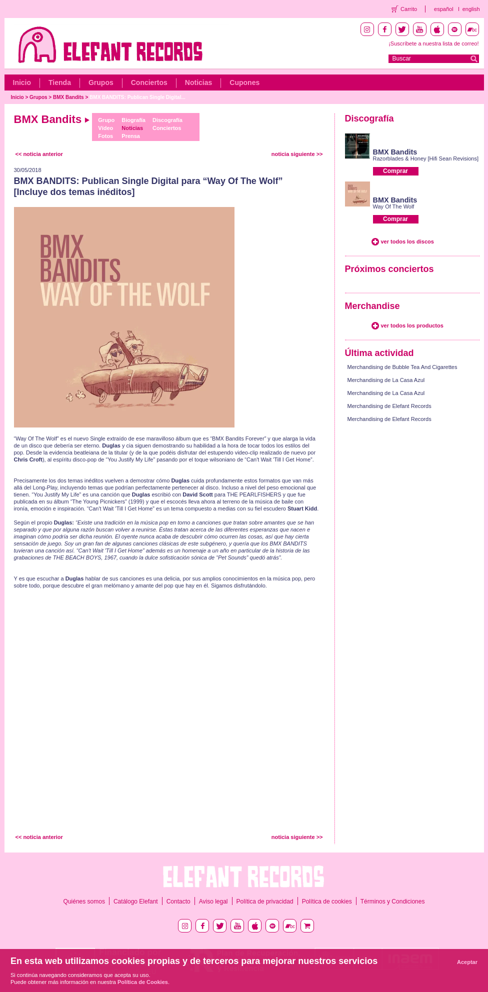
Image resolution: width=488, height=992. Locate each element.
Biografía (134, 120)
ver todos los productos (412, 325)
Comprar (395, 171)
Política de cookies (327, 901)
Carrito (408, 9)
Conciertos (149, 82)
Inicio (22, 82)
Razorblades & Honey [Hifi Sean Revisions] (426, 159)
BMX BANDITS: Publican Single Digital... (138, 97)
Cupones (245, 82)
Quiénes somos (84, 901)
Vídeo (105, 128)
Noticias (198, 82)
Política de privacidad (265, 901)
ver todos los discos (407, 241)
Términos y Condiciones (392, 901)
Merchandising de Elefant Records (390, 406)
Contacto (178, 901)
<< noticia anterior (39, 154)
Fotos (105, 136)
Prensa (131, 136)
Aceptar (467, 962)
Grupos (101, 82)
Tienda (59, 82)
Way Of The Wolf (393, 207)
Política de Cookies (143, 982)
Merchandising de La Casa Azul (386, 380)
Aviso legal (213, 901)
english (471, 9)
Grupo (106, 120)
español (444, 9)
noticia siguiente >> (297, 154)
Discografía (167, 120)
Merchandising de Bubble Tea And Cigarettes (403, 367)
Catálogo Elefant (136, 901)
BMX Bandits (68, 97)
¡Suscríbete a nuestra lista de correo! (433, 43)
